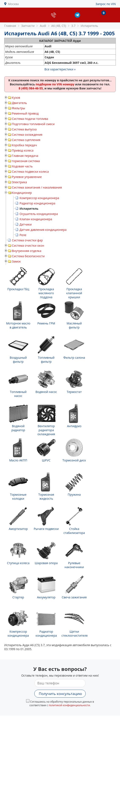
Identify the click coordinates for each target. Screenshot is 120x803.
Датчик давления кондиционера (43, 230)
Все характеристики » (60, 69)
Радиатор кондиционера (37, 203)
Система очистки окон (28, 245)
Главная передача (25, 156)
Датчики (26, 224)
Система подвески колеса (30, 172)
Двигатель (19, 103)
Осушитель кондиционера (39, 214)
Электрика (19, 182)
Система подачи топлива (30, 119)
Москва (13, 4)
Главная (10, 26)
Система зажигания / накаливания (37, 187)
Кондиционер (22, 193)
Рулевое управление (27, 177)
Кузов (16, 98)
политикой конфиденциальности (69, 705)
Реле (23, 235)
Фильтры (18, 108)
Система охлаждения (27, 135)
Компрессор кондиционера (39, 198)
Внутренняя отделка (26, 251)
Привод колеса (22, 150)
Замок (16, 261)
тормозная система (26, 161)
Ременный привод (25, 113)
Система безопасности (28, 256)
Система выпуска (24, 129)
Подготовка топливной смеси (33, 124)
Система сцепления (26, 140)
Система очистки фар (27, 240)
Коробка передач (24, 145)
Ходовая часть (22, 166)
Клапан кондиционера (36, 219)
